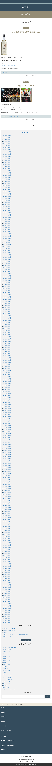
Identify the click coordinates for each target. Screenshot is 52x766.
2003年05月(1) (7, 601)
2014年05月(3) (7, 349)
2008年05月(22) (7, 486)
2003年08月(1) (7, 595)
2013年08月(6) (7, 366)
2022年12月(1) (7, 194)
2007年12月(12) (7, 496)
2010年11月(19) (7, 429)
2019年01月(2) (7, 275)
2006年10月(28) (7, 523)
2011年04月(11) (7, 420)
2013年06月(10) (7, 370)
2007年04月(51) (7, 511)
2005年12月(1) (7, 542)
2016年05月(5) (7, 318)
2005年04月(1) (7, 557)
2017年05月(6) (7, 313)
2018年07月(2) (7, 286)
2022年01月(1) (7, 210)
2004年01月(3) (7, 585)
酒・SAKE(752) (7, 653)
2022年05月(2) (7, 204)
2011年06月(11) (7, 416)
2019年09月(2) (7, 259)
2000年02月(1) (7, 622)
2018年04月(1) (7, 292)
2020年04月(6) (7, 246)
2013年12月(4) (7, 359)
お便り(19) (6, 687)
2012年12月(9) (7, 381)
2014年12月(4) (7, 336)
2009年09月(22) (7, 456)
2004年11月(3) (7, 566)
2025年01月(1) (7, 158)
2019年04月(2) (7, 269)
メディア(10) (6, 681)
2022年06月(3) (7, 202)
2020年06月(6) (7, 242)
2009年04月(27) (7, 465)
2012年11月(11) (7, 383)
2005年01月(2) (7, 563)
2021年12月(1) (7, 212)
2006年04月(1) (7, 534)
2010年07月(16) (7, 437)
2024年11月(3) (7, 160)
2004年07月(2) (7, 574)
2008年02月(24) (7, 492)
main (26, 128)
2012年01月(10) (7, 402)
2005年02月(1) (7, 561)
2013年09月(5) (7, 364)
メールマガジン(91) (8, 679)
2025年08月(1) (7, 149)
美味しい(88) (6, 664)
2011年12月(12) (7, 404)
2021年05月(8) (7, 225)
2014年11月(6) (7, 338)
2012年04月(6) (7, 397)
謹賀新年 (5, 632)
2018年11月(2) (7, 278)
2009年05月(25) (7, 463)
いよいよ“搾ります (7, 636)
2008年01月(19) (7, 494)
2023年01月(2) (7, 193)
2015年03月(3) (7, 330)
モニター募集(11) (7, 677)
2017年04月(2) (7, 315)
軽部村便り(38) (7, 660)
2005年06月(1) (7, 553)
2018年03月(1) (7, 294)
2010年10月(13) (7, 431)
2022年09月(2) (7, 198)
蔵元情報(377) (6, 651)
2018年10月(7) (7, 280)
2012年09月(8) (7, 387)
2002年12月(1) (7, 605)
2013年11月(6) (7, 360)
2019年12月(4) (7, 254)
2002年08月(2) (7, 606)
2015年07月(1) (7, 322)
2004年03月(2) (7, 582)
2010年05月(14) (7, 441)
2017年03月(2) (7, 317)
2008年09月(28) (7, 479)
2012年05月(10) (7, 395)
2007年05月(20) (7, 509)
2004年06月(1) (7, 576)
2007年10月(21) (7, 500)
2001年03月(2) (7, 618)
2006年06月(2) (7, 530)
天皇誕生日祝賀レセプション (10, 630)
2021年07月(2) (7, 221)
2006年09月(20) (7, 524)
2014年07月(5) (7, 345)
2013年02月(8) (7, 378)
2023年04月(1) (7, 187)
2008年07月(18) (7, 482)
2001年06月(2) (7, 612)
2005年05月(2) (7, 555)
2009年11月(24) (7, 452)
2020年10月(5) (7, 235)
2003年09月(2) (7, 593)
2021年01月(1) (7, 231)
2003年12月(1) (7, 587)
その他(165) (6, 685)
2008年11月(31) (7, 475)
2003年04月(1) (7, 603)
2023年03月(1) (7, 189)
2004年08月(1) (7, 572)
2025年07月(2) (7, 151)
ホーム (3, 704)
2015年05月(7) (7, 326)
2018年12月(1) (7, 276)
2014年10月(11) (7, 339)
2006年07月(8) (7, 528)
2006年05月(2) (7, 532)
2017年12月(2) (7, 299)
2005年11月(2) (7, 544)
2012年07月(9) (7, 391)
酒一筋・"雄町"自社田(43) (9, 647)
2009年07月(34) (7, 460)
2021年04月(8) (7, 227)
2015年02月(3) (7, 332)
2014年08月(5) (7, 343)
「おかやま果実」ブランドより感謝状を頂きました (15, 634)
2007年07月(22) (7, 505)
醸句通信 (9, 704)
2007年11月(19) (7, 498)
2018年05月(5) (7, 290)
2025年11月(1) (7, 143)
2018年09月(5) (7, 282)
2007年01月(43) (7, 517)
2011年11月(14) (7, 406)
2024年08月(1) (7, 166)
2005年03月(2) (7, 559)
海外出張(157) (6, 666)
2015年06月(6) (7, 324)
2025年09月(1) (7, 147)
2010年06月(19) (7, 439)
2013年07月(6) (7, 368)
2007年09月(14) (7, 502)
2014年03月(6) (7, 353)
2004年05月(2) (7, 578)
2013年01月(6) (7, 379)
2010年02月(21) (7, 446)
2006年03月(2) (7, 536)
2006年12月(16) (7, 519)
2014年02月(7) (7, 355)
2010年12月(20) (7, 427)
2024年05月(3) (7, 170)
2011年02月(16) (7, 423)
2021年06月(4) (7, 223)
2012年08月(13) (7, 389)
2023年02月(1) (7, 191)
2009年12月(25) (7, 450)
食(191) (5, 658)
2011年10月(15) (7, 408)
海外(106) (5, 668)
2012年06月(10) (7, 393)
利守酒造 (26, 7)
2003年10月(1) (7, 591)
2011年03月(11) (7, 421)
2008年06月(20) (7, 484)
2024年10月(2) (7, 162)
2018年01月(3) (7, 297)
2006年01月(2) (7, 540)
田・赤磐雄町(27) (7, 649)
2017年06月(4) (7, 311)
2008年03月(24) (7, 490)
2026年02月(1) (7, 137)
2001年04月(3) (7, 616)
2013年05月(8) (7, 372)
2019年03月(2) (7, 271)
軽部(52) (5, 662)
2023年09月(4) (7, 177)
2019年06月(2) (7, 265)
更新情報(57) (6, 670)
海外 (4, 116)
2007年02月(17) (7, 515)
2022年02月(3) (7, 208)
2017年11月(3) (7, 301)
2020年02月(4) (7, 250)
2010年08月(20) (7, 435)
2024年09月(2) (7, 164)
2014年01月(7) (7, 357)
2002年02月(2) (7, 608)
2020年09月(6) (7, 236)
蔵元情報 (5, 72)
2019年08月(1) (7, 261)
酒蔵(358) (5, 655)
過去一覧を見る (26, 640)
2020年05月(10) (7, 244)
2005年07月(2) (7, 551)
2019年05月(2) (7, 267)
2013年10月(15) (7, 362)
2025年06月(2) (7, 153)
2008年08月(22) (7, 481)
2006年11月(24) (7, 521)
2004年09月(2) (7, 570)
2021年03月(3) (7, 229)
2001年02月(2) (7, 620)
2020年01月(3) (7, 252)
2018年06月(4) (7, 288)
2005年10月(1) (7, 545)
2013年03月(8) (7, 376)
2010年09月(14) (7, 433)
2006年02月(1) (7, 538)
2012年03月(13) (7, 399)
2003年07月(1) (7, 597)
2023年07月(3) (7, 181)
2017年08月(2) (7, 307)
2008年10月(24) (7, 477)
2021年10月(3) (7, 215)
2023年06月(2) (7, 183)
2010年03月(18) (7, 444)
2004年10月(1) (7, 568)
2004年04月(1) (7, 580)
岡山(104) (5, 672)
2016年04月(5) (7, 320)
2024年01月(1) (7, 173)
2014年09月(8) (7, 341)
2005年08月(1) (7, 549)
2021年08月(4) (7, 219)
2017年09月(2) (7, 305)
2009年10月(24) (7, 454)
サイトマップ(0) (7, 683)
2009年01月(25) (7, 471)
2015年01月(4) (7, 334)
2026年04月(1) (7, 135)
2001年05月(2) (7, 614)
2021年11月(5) (7, 214)
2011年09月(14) (7, 410)
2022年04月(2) (7, 206)
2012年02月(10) (7, 400)
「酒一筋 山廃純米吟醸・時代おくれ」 (11, 65)
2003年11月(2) (7, 589)
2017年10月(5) (7, 303)
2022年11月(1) (7, 196)
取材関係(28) (6, 656)
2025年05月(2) (7, 154)
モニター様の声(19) (8, 675)
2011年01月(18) (7, 425)
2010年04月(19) (7, 442)
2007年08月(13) (7, 503)
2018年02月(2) (7, 296)
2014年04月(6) (7, 351)
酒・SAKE (16, 116)
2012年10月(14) (7, 385)
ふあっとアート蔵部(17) (9, 689)
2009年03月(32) (7, 467)
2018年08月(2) (7, 284)
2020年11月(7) (7, 233)
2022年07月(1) (7, 200)
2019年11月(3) (7, 256)
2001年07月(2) (7, 610)
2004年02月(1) (7, 584)
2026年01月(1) (7, 139)
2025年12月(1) (7, 141)
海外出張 (10, 116)
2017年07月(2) (7, 309)
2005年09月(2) (7, 547)
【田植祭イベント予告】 (9, 628)
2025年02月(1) (7, 156)
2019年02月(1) (7, 273)
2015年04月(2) (7, 328)
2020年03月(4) (7, 248)
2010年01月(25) (7, 448)
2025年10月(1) (7, 145)
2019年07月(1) (7, 263)
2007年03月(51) (7, 513)
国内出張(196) (6, 674)
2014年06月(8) (7, 347)
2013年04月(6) (7, 374)
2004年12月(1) (7, 565)
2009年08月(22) (7, 458)
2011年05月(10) (7, 418)
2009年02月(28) (7, 469)
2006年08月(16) (7, 526)
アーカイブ (26, 132)
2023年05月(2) (7, 185)
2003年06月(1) (7, 599)
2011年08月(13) (7, 412)
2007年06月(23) (7, 507)
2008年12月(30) (7, 473)
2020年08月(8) (7, 238)
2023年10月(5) (7, 175)
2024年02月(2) (7, 172)
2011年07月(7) (7, 414)
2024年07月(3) (7, 168)
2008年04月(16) (7, 488)
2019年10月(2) (7, 257)
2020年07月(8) (7, 240)
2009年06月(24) (7, 462)
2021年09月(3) (7, 217)
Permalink (18, 75)
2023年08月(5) (7, 179)
